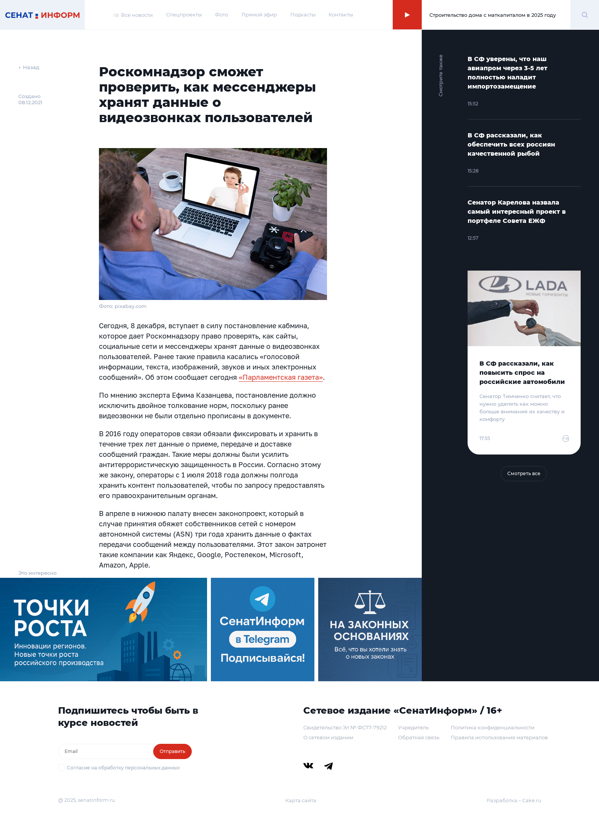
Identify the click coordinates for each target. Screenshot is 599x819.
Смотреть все (524, 473)
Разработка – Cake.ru (514, 800)
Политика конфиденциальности (492, 727)
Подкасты (303, 14)
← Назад (28, 67)
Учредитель (413, 727)
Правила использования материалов (499, 737)
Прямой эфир (259, 14)
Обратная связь (418, 737)
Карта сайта (300, 800)
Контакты (341, 14)
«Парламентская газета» (281, 377)
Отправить (172, 751)
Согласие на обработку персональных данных (123, 768)
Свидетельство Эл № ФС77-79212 (345, 727)
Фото (221, 14)
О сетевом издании (328, 737)
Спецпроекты (184, 14)
